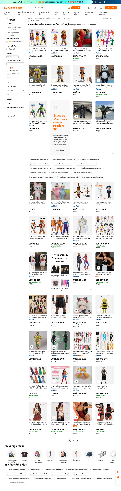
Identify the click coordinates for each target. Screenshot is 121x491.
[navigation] (15, 229)
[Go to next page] (77, 440)
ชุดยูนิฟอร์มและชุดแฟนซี (66, 18)
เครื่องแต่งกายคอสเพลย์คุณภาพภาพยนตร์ (18, 478)
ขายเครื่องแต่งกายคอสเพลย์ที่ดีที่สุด (88, 159)
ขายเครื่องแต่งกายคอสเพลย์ (42, 478)
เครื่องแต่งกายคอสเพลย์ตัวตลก (16, 469)
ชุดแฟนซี (79, 18)
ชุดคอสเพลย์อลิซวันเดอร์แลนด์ (15, 483)
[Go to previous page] (65, 440)
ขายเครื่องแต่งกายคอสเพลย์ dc (63, 164)
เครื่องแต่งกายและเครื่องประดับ (45, 18)
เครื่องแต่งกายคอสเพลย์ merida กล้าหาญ (41, 177)
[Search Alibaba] (47, 8)
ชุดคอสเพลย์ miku (34, 469)
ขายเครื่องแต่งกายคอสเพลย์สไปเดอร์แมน (90, 168)
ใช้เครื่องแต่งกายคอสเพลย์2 (37, 173)
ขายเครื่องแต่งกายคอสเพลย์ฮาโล (38, 159)
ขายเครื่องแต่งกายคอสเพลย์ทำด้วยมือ (67, 177)
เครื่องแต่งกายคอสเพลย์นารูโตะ (61, 474)
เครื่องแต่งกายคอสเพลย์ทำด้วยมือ (16, 474)
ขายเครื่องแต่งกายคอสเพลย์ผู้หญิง (65, 168)
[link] (118, 471)
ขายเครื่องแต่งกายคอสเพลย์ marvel (86, 164)
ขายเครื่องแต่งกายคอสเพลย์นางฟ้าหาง (63, 159)
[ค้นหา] (75, 7)
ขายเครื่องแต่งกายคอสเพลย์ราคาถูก (39, 164)
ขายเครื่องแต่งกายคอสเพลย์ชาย (53, 469)
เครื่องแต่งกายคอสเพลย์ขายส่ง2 (58, 173)
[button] (69, 7)
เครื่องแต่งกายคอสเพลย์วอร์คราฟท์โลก (40, 168)
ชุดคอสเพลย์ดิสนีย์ (60, 478)
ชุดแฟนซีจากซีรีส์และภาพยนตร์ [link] (38, 21)
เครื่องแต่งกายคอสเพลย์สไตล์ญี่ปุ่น (82, 173)
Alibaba (30, 18)
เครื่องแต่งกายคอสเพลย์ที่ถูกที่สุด (99, 469)
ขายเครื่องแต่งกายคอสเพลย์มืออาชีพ (80, 478)
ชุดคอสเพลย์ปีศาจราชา (81, 474)
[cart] (95, 8)
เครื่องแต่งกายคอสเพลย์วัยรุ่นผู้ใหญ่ (76, 469)
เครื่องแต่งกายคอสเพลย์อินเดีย (39, 474)
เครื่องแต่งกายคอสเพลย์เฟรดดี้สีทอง (92, 177)
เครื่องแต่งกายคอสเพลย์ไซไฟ (103, 478)
